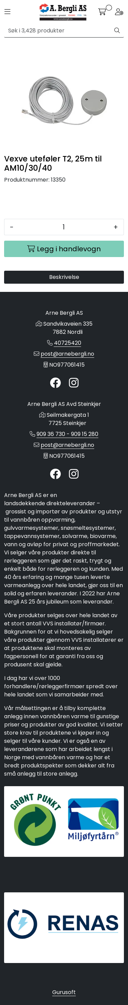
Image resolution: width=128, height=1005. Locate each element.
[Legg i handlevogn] (64, 249)
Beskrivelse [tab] (64, 277)
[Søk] (57, 31)
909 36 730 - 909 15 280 (67, 434)
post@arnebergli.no (67, 354)
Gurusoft (64, 992)
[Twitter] (55, 383)
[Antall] (63, 227)
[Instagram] (74, 383)
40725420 (67, 343)
